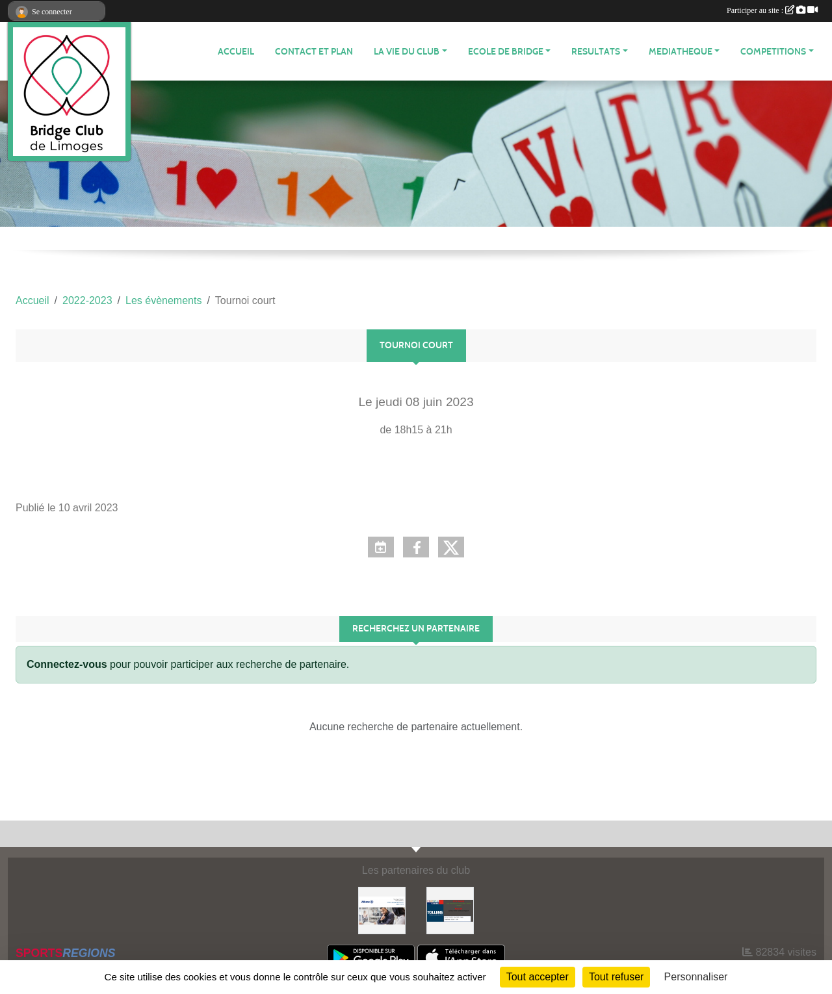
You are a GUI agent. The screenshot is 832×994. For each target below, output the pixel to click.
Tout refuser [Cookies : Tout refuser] (616, 976)
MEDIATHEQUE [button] (680, 51)
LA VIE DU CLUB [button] (406, 51)
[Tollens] (450, 909)
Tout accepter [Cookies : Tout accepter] (537, 976)
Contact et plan (314, 51)
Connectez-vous (67, 664)
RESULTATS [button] (595, 51)
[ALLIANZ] (382, 909)
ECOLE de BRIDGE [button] (505, 51)
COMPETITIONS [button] (773, 51)
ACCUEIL (236, 51)
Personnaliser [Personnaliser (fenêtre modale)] (696, 976)
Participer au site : (772, 10)
